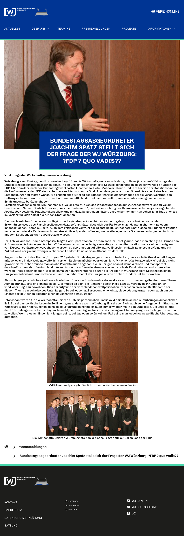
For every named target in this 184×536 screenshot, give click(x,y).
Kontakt (10, 502)
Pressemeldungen (96, 28)
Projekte (129, 28)
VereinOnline (165, 11)
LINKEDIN (71, 510)
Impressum (13, 510)
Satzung (11, 525)
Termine (63, 28)
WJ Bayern (137, 501)
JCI (131, 513)
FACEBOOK (72, 501)
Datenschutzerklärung (23, 518)
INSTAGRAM (72, 505)
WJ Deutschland (142, 507)
